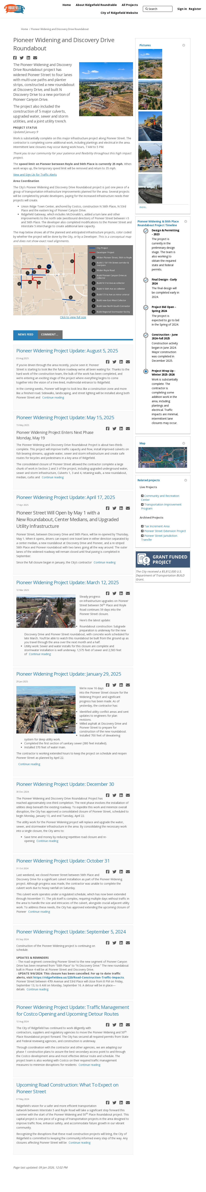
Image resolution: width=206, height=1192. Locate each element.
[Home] (67, 5)
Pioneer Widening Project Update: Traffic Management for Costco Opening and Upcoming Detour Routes (72, 1010)
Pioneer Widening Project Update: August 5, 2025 (67, 350)
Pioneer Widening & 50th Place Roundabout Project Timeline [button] (162, 223)
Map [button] (162, 443)
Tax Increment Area (156, 526)
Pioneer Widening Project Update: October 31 (63, 860)
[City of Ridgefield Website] (119, 13)
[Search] (157, 9)
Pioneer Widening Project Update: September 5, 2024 (71, 931)
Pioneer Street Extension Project (165, 531)
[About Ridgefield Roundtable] (96, 5)
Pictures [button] (162, 45)
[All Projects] (130, 5)
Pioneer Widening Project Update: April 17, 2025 (65, 497)
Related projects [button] (162, 480)
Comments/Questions (52, 334)
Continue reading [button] (53, 397)
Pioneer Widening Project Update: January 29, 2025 (68, 673)
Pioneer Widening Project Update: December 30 (65, 784)
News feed (25, 334)
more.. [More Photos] (143, 207)
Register (195, 9)
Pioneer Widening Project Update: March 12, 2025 (67, 582)
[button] (15, 58)
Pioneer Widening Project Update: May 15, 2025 (65, 417)
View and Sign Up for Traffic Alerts (35, 174)
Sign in (182, 9)
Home (24, 29)
